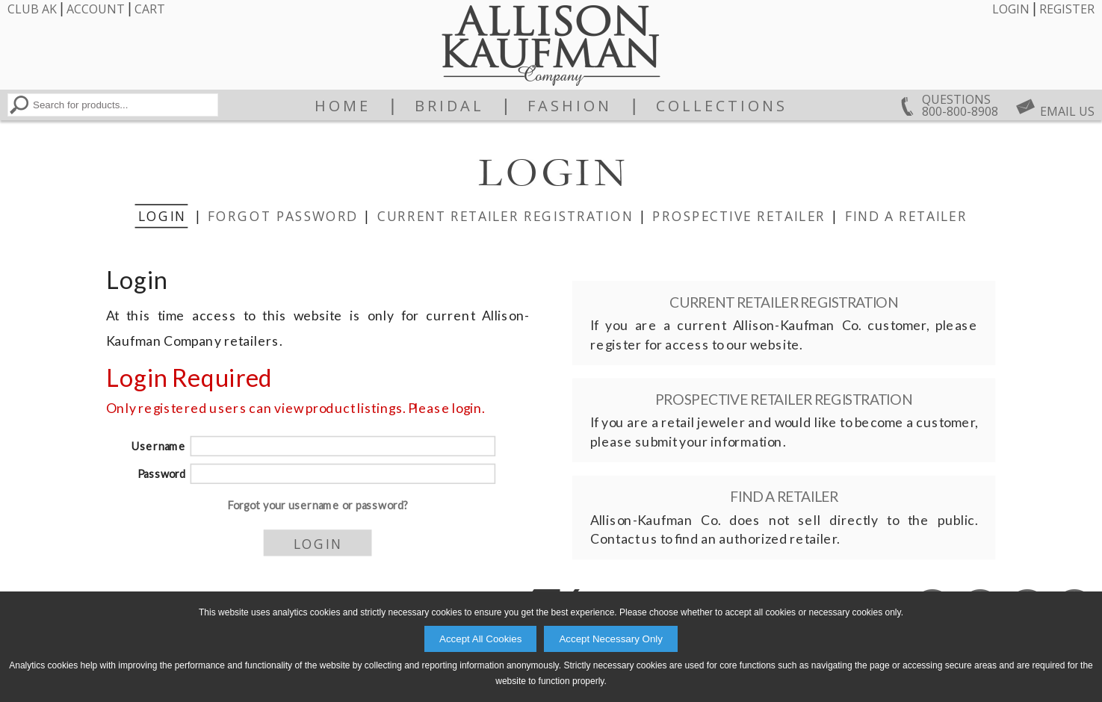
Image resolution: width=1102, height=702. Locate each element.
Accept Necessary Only (611, 638)
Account (95, 9)
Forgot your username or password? (317, 505)
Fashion (569, 106)
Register (1067, 9)
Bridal (449, 106)
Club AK (32, 9)
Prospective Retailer (739, 215)
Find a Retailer (905, 215)
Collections (721, 106)
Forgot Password (282, 215)
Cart (149, 9)
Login (1011, 9)
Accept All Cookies (480, 638)
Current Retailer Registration (505, 215)
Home (343, 106)
